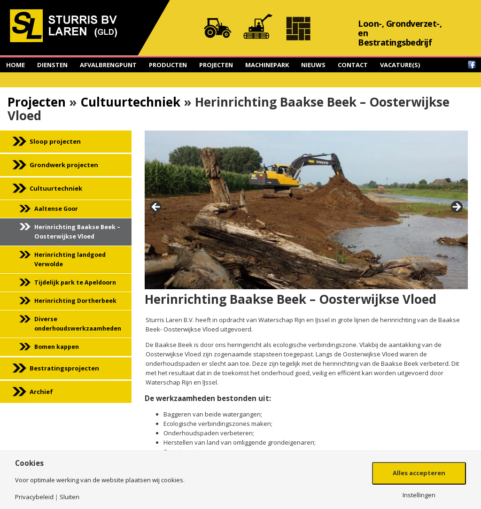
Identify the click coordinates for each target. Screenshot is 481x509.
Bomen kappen (56, 347)
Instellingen (419, 495)
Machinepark (267, 65)
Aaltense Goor (56, 209)
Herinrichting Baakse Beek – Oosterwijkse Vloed (77, 231)
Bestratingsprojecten (64, 368)
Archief (41, 391)
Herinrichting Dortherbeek (75, 301)
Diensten (52, 65)
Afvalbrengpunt (108, 65)
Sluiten (69, 497)
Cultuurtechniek (130, 101)
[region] (306, 210)
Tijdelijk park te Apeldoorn (75, 282)
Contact (353, 65)
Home (15, 65)
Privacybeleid (34, 497)
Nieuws (313, 65)
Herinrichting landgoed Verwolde (70, 259)
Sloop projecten (55, 141)
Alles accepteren (419, 473)
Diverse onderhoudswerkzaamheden (77, 323)
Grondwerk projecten (64, 165)
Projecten (216, 65)
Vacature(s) (400, 65)
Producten (168, 65)
